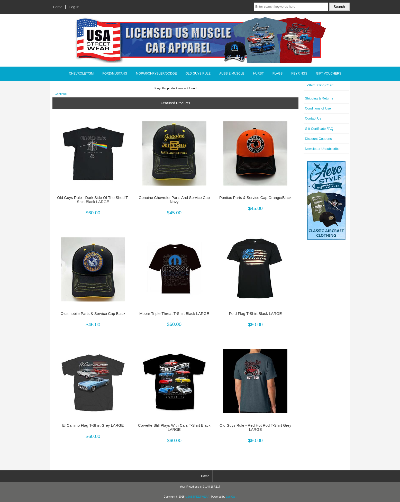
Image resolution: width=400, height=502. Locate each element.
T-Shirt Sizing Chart (319, 85)
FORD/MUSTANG (114, 73)
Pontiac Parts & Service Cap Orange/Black (255, 198)
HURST (258, 73)
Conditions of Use (318, 108)
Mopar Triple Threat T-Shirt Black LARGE (174, 314)
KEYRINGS (299, 73)
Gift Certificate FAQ (319, 129)
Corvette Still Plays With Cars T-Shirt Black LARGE (174, 427)
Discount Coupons (318, 139)
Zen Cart (231, 496)
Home (57, 7)
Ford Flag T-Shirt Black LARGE (255, 314)
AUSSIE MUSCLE (231, 73)
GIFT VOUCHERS (328, 73)
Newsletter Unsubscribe (322, 149)
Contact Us (313, 118)
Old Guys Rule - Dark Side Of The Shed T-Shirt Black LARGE (93, 200)
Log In (74, 7)
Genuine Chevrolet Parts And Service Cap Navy (174, 200)
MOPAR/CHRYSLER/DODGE (156, 73)
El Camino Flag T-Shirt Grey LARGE (93, 425)
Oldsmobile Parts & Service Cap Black (93, 314)
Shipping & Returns (319, 98)
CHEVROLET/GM (81, 73)
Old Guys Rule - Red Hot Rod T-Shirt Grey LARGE (255, 427)
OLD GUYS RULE (198, 73)
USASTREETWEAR (197, 496)
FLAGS (277, 73)
